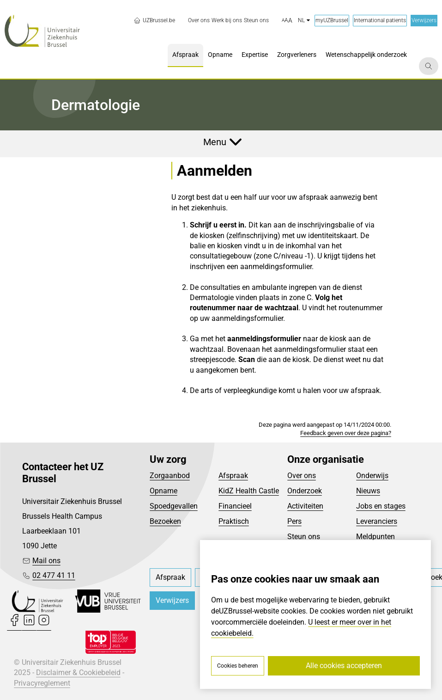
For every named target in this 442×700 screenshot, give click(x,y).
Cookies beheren (237, 666)
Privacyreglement (42, 683)
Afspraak (233, 475)
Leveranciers (376, 521)
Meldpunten (375, 536)
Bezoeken (165, 521)
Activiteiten (305, 506)
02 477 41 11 (53, 575)
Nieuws (368, 490)
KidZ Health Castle (248, 490)
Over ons (301, 475)
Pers (294, 521)
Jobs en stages (381, 506)
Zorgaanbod (170, 475)
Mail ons (46, 560)
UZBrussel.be (154, 20)
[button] (287, 20)
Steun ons (303, 536)
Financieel (235, 506)
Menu (214, 141)
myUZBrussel (331, 20)
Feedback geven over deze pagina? (345, 433)
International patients (380, 20)
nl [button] (304, 20)
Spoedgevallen (174, 506)
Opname (163, 490)
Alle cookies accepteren (344, 665)
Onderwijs (372, 475)
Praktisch (233, 521)
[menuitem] (199, 20)
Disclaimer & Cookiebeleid (78, 672)
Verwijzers (424, 20)
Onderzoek (304, 490)
